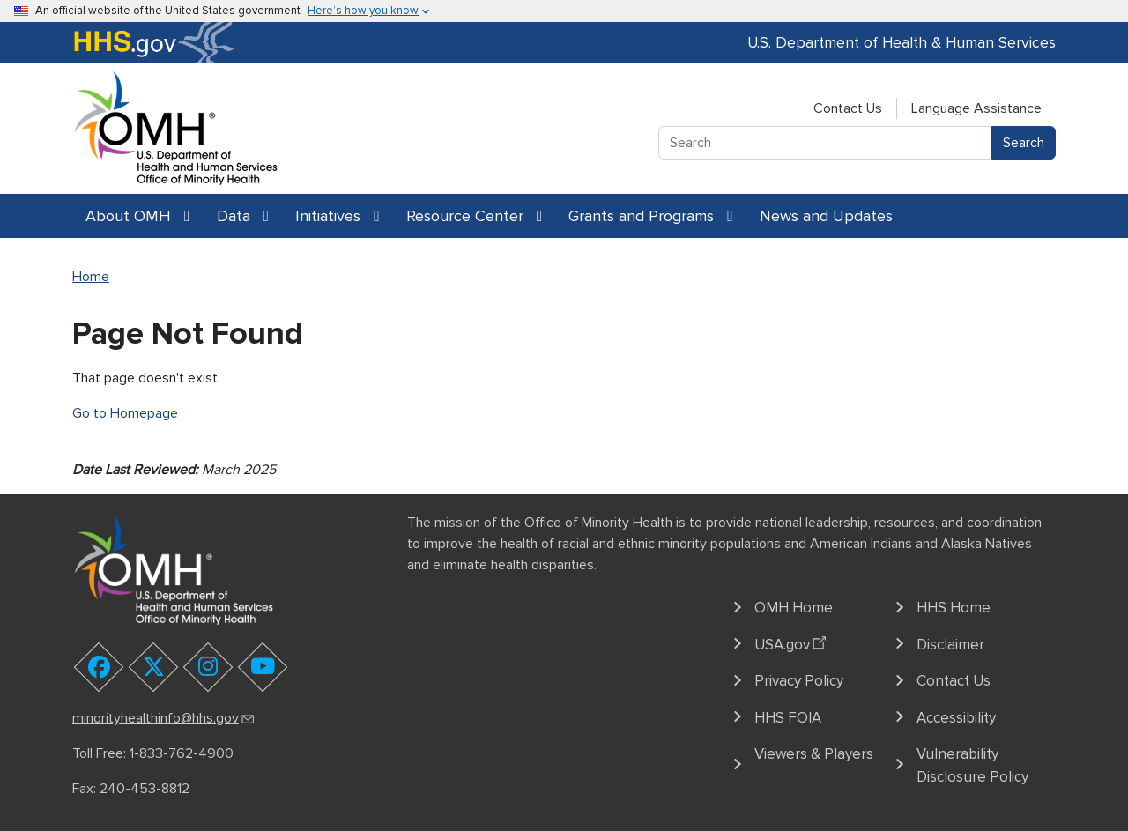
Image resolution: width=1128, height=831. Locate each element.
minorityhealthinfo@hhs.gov (164, 718)
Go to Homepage (125, 413)
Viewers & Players (813, 754)
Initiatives (337, 216)
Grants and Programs (650, 216)
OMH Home (793, 607)
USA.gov (792, 641)
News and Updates (826, 216)
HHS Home (953, 607)
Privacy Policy (798, 680)
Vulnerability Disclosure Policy (972, 765)
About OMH (137, 216)
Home (90, 277)
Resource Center (474, 216)
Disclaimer (950, 644)
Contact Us (847, 108)
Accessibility (956, 718)
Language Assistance (976, 108)
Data (243, 216)
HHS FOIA (787, 718)
